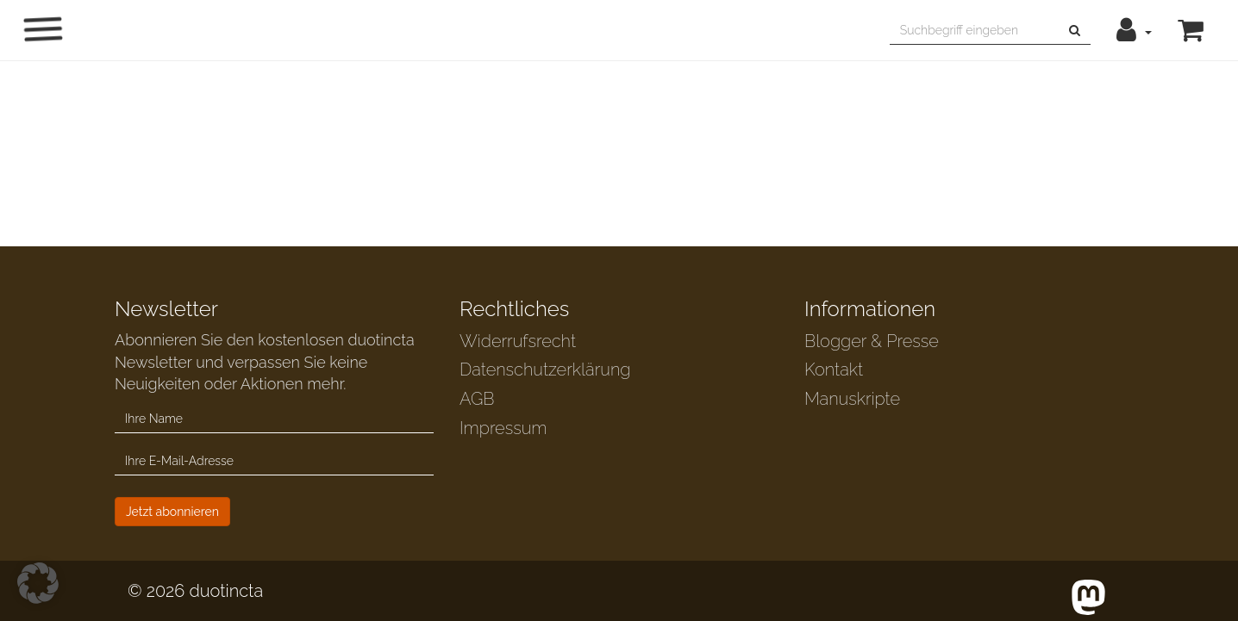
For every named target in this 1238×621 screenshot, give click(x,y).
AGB (477, 398)
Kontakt (833, 369)
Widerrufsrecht (518, 341)
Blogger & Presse (871, 341)
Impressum (503, 428)
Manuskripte (852, 398)
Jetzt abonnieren (172, 512)
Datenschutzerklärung (545, 369)
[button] (1134, 30)
